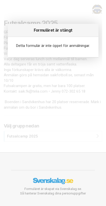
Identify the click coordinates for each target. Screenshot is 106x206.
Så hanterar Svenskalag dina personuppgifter (53, 193)
